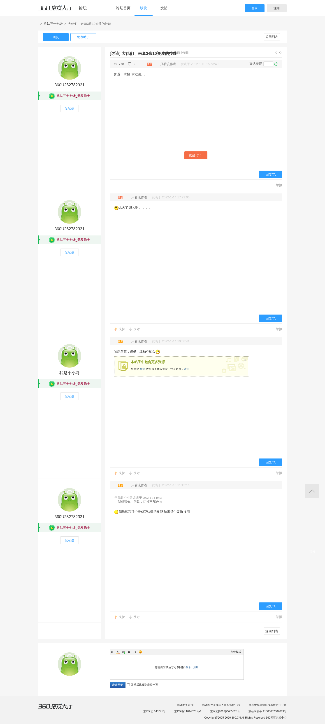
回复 (56, 37)
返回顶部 (312, 491)
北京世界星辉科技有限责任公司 (268, 705)
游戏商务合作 (185, 705)
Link (123, 652)
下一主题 (280, 52)
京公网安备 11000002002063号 (267, 711)
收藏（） (196, 155)
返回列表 (271, 37)
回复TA (271, 174)
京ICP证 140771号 (154, 711)
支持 (122, 329)
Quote (129, 652)
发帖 (163, 8)
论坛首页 (123, 8)
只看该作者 (168, 64)
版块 (143, 8)
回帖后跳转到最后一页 (142, 684)
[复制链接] (183, 52)
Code (134, 652)
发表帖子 (83, 37)
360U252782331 (69, 85)
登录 (254, 8)
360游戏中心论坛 (64, 10)
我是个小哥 (69, 373)
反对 (136, 329)
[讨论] (115, 53)
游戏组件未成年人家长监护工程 (221, 705)
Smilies (140, 652)
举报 (279, 185)
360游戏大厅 (60, 709)
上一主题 (276, 52)
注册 (277, 8)
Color (118, 652)
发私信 (69, 108)
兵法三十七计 (53, 24)
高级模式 (235, 651)
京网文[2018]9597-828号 (225, 711)
